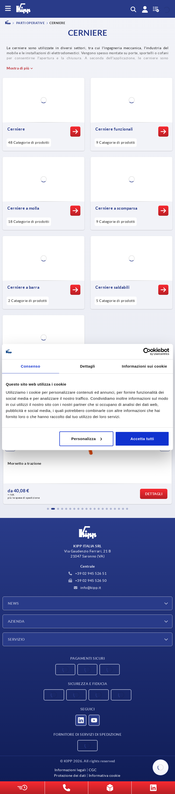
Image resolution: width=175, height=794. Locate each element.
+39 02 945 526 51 (87, 573)
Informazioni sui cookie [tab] (144, 366)
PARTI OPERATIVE (30, 23)
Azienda (16, 621)
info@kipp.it (87, 588)
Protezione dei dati (70, 775)
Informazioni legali (70, 770)
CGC (93, 770)
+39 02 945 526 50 (87, 581)
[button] (48, 509)
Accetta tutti (142, 438)
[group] (87, 458)
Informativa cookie (104, 775)
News (13, 603)
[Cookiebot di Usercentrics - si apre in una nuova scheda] (147, 351)
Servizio (16, 639)
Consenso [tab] (30, 366)
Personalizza (86, 438)
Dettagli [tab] (87, 366)
